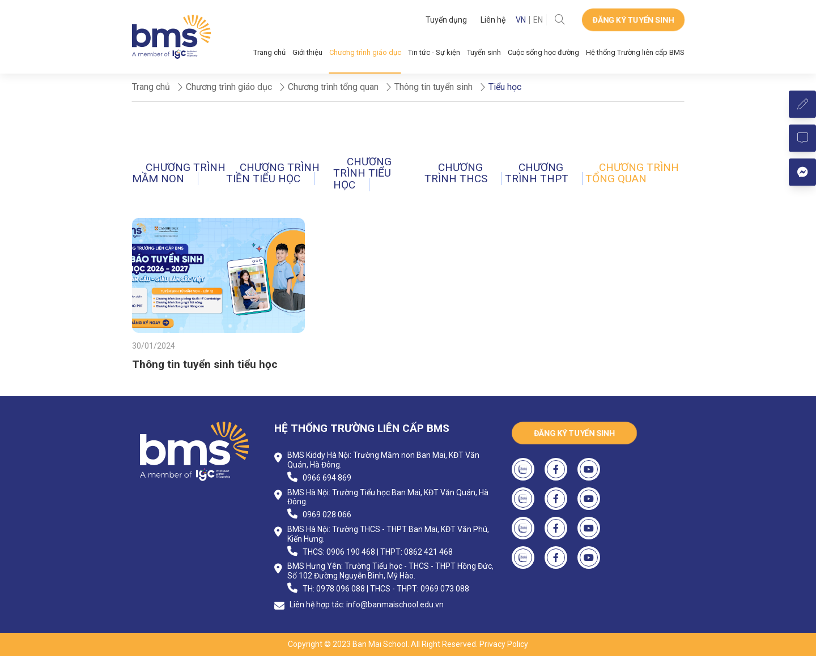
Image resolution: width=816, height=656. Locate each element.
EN (538, 20)
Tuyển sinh (484, 52)
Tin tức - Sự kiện (434, 52)
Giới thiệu (307, 52)
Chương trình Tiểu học (362, 173)
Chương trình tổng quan (632, 173)
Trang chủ (269, 52)
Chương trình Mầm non (179, 173)
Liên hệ (493, 20)
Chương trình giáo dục (365, 52)
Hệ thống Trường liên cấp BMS (635, 52)
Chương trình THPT (536, 173)
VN (521, 20)
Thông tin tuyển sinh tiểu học (205, 364)
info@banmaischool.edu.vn (395, 604)
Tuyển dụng (446, 20)
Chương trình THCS (455, 173)
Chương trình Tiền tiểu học (273, 173)
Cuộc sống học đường (543, 52)
